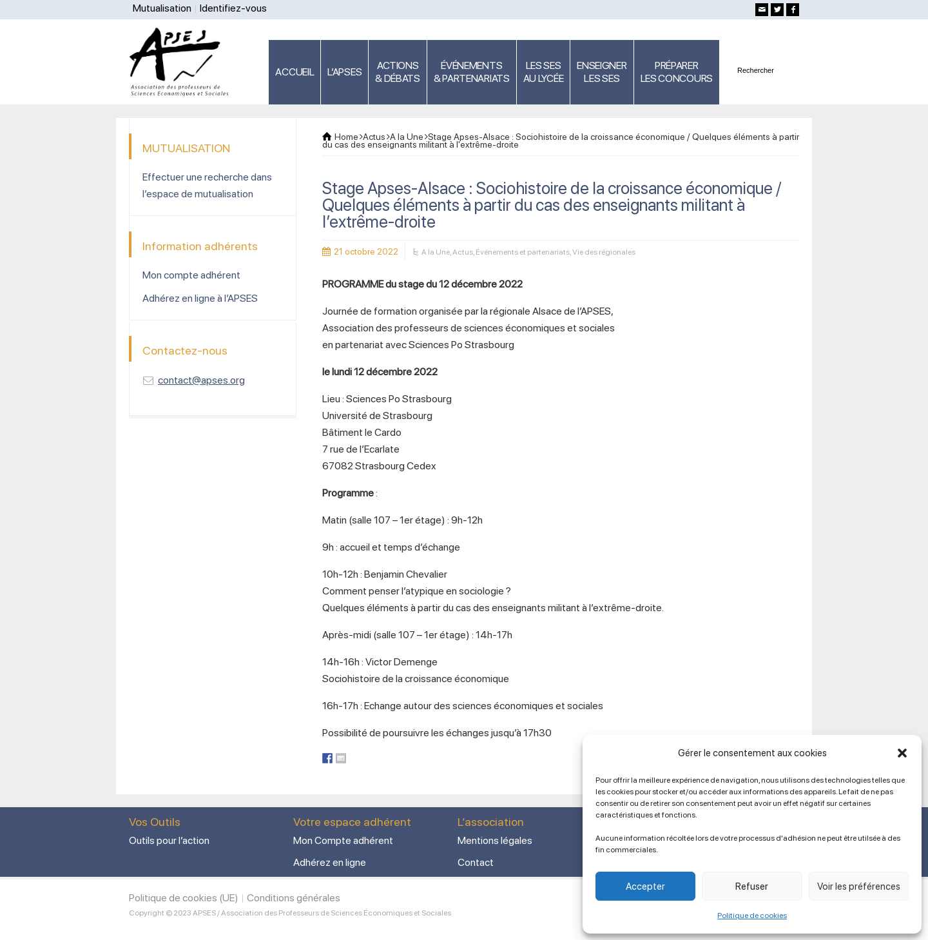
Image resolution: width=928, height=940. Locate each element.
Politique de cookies (752, 915)
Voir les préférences (858, 886)
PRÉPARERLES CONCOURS (677, 71)
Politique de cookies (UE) (183, 898)
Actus (462, 252)
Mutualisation (162, 8)
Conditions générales (293, 898)
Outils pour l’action (169, 840)
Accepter (645, 886)
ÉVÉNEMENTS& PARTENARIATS (472, 71)
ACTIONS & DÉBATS (397, 71)
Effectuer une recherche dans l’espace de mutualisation (207, 185)
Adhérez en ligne (329, 862)
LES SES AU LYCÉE (543, 71)
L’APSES (344, 72)
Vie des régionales (603, 252)
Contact (476, 862)
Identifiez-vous (233, 8)
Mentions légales (495, 840)
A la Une (435, 252)
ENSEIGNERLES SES (601, 71)
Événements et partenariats (523, 252)
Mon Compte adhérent (343, 840)
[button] (902, 753)
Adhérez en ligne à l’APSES (200, 298)
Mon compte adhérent (191, 275)
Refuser (751, 886)
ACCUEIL (294, 72)
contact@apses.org (201, 380)
